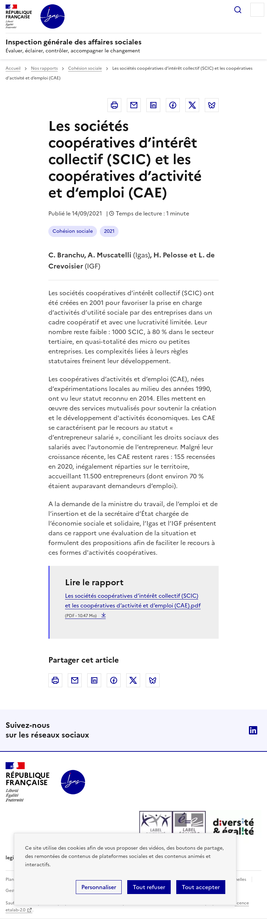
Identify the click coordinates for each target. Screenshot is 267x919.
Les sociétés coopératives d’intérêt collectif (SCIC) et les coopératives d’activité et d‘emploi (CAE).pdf (133, 605)
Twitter (192, 105)
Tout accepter (201, 887)
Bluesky (212, 105)
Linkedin (153, 105)
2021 (109, 231)
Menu (257, 10)
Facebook (173, 105)
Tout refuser (149, 887)
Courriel (134, 105)
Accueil (13, 68)
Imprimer (114, 105)
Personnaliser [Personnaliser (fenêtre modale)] (98, 887)
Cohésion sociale (85, 68)
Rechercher (238, 10)
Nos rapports (44, 68)
